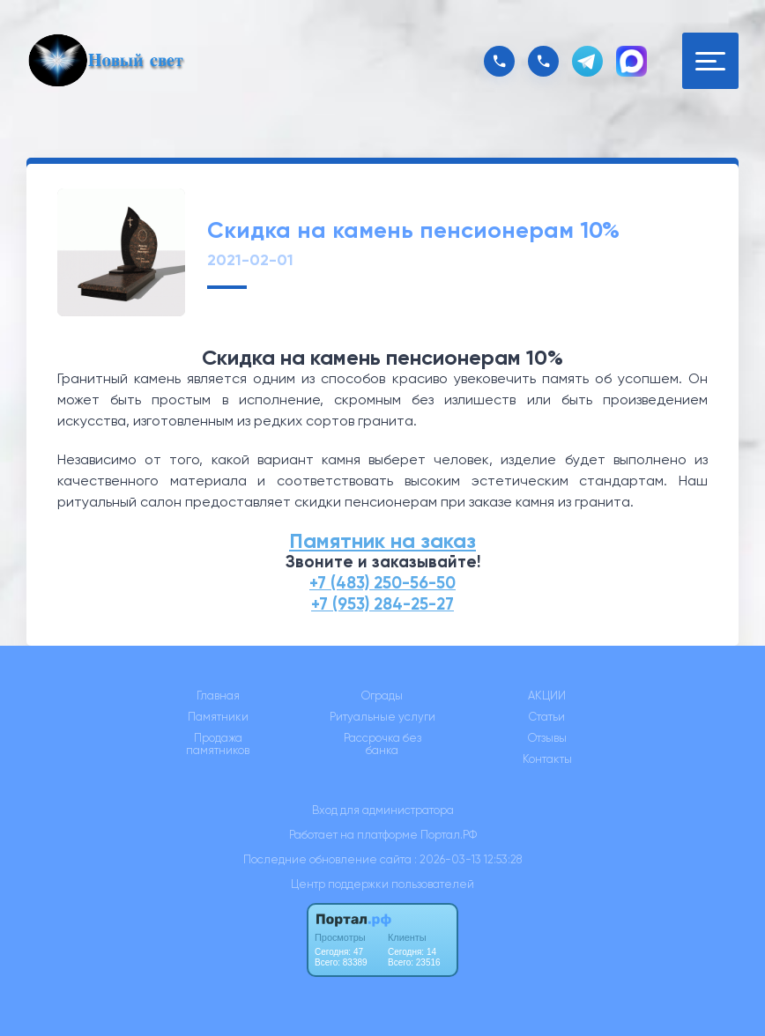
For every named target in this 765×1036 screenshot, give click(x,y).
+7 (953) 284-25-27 (382, 604)
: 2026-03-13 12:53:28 (468, 859)
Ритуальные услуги (382, 717)
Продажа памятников (217, 744)
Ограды (382, 696)
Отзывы (547, 738)
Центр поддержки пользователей (382, 884)
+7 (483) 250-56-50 (382, 583)
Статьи (547, 717)
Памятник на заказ (382, 540)
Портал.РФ (448, 834)
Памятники (218, 717)
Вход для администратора (383, 810)
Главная (218, 696)
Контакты (547, 759)
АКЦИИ (547, 696)
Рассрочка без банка (382, 744)
